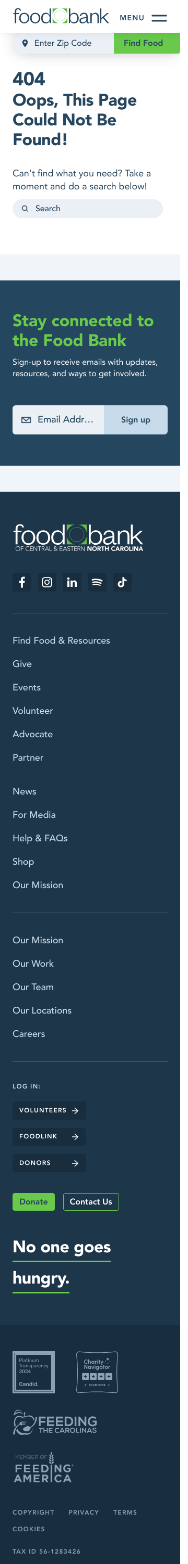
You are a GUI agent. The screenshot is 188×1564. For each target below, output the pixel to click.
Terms (125, 1513)
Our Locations (42, 1010)
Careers (29, 1034)
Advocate (33, 734)
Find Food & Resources (61, 640)
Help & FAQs (40, 838)
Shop (23, 861)
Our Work (33, 963)
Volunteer (33, 710)
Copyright (33, 1513)
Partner (28, 757)
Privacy (83, 1513)
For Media (34, 815)
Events (27, 687)
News (25, 791)
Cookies (29, 1529)
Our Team (33, 987)
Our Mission (38, 885)
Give (22, 664)
